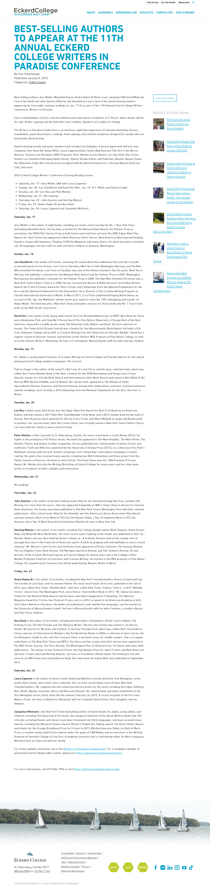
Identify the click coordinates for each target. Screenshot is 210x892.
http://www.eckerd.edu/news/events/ (99, 752)
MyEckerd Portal (76, 862)
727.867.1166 (42, 871)
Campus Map (94, 853)
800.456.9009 (22, 871)
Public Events (37, 82)
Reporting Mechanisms (73, 871)
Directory (81, 853)
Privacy (86, 866)
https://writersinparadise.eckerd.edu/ (97, 769)
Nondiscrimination (70, 866)
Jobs (63, 862)
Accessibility (67, 853)
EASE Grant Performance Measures (79, 857)
